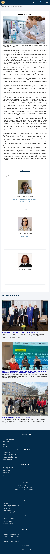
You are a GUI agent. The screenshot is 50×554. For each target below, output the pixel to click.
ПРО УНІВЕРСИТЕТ (25, 434)
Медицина (9, 6)
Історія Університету (8, 437)
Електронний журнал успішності (11, 534)
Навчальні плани (7, 520)
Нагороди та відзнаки (8, 439)
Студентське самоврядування (10, 539)
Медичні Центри (7, 470)
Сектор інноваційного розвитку (11, 505)
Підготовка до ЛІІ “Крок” (9, 538)
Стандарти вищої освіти (9, 518)
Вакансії (5, 446)
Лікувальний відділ (8, 475)
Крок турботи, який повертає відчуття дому (16, 417)
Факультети (6, 442)
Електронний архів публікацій (10, 512)
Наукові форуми (7, 508)
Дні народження (7, 526)
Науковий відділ (7, 503)
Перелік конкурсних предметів (10, 454)
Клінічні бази (6, 472)
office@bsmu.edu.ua (27, 485)
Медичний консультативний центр (11, 469)
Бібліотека (5, 525)
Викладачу (25, 515)
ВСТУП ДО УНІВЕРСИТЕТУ (25, 449)
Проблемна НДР (7, 506)
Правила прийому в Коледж (10, 457)
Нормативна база (7, 521)
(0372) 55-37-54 (28, 487)
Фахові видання (7, 510)
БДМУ (4, 6)
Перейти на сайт (25, 170)
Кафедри (5, 444)
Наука (25, 500)
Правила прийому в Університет (11, 456)
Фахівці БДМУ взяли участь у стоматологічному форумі (20, 332)
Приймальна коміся (8, 461)
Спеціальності (6, 452)
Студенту (25, 530)
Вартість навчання (7, 459)
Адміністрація (6, 441)
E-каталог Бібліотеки (8, 523)
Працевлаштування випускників (11, 541)
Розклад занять (7, 533)
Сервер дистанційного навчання (11, 536)
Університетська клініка (9, 467)
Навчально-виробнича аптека (10, 474)
